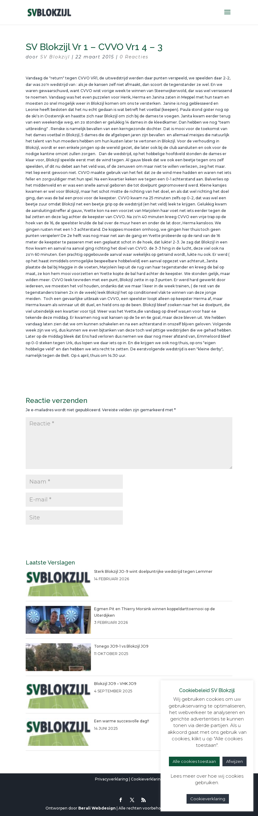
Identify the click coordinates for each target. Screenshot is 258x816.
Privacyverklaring (111, 779)
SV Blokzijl (55, 57)
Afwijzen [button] (234, 761)
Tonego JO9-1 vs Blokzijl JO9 (121, 646)
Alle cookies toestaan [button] (194, 761)
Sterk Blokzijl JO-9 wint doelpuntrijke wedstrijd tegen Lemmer (153, 571)
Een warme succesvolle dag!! (121, 721)
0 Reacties (134, 57)
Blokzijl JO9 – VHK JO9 (115, 683)
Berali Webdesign (97, 808)
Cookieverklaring (147, 779)
